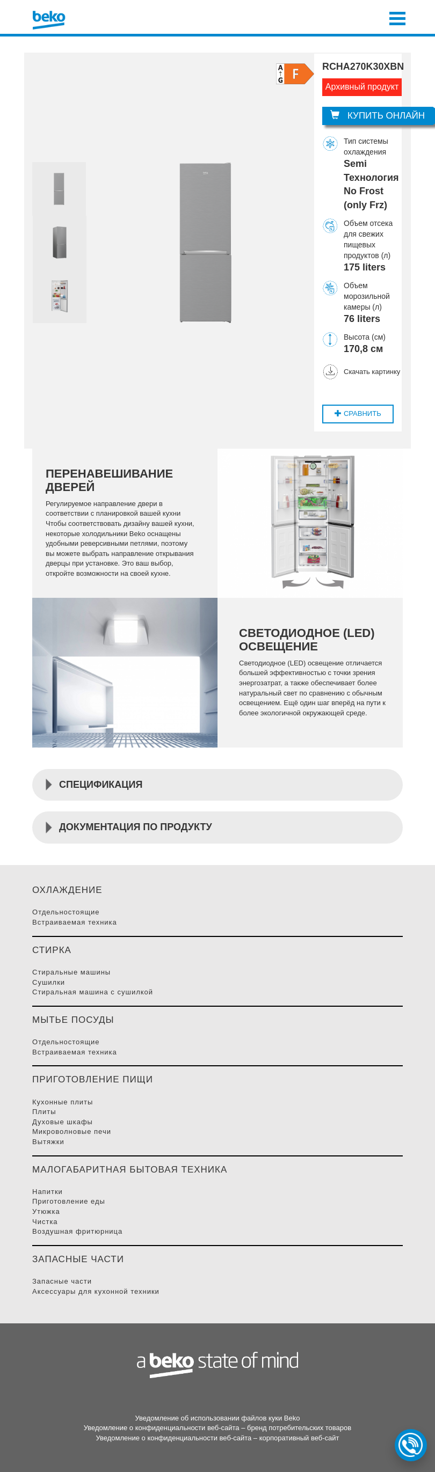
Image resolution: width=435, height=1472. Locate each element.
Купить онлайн (377, 116)
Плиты (44, 1112)
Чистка (45, 1222)
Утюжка (46, 1211)
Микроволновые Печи (71, 1131)
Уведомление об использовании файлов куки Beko (217, 1418)
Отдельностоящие (66, 912)
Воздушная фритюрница (77, 1231)
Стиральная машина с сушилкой (92, 992)
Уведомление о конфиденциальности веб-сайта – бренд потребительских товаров (217, 1428)
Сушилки (48, 982)
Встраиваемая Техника (74, 922)
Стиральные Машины (71, 972)
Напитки (47, 1192)
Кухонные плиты (62, 1102)
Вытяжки (48, 1142)
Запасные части (62, 1281)
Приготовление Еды (68, 1201)
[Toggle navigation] (397, 17)
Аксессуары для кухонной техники (96, 1291)
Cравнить (358, 413)
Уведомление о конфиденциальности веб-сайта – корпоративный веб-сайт (217, 1438)
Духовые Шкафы (62, 1122)
